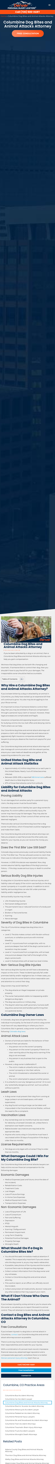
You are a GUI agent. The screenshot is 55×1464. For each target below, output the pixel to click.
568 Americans (37, 777)
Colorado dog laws (17, 1031)
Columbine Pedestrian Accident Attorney (22, 1413)
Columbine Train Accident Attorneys (20, 1424)
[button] (49, 5)
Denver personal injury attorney (14, 1358)
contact (14, 1334)
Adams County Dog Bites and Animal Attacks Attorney (24, 1450)
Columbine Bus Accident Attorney (19, 1395)
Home (3, 16)
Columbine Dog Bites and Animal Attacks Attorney (26, 1403)
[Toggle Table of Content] (20, 679)
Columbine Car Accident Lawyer (18, 1399)
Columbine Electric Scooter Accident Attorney (24, 1406)
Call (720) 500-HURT (27, 12)
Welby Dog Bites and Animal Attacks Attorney (24, 1459)
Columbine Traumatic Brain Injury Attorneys (23, 1427)
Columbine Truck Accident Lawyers (20, 1431)
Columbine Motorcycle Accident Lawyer (22, 1410)
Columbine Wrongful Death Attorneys (21, 1434)
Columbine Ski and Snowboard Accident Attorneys (26, 1420)
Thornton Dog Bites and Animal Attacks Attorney (25, 1455)
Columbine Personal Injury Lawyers (20, 1417)
